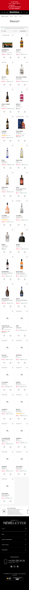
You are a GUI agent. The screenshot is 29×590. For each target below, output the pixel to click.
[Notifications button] (21, 12)
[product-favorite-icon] (4, 57)
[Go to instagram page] (14, 566)
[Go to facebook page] (11, 566)
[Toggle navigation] (2, 12)
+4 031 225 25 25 (16, 560)
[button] (12, 35)
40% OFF (17, 5)
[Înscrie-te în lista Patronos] (25, 529)
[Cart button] (27, 12)
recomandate (23, 31)
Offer (16, 16)
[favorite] (24, 12)
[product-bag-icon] (10, 58)
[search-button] (5, 12)
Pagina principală (4, 16)
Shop (11, 16)
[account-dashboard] (7, 12)
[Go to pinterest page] (18, 566)
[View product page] (7, 43)
